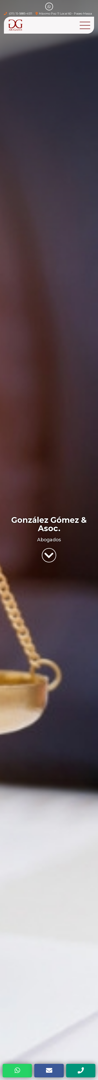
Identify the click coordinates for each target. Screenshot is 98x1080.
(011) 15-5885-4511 (20, 13)
